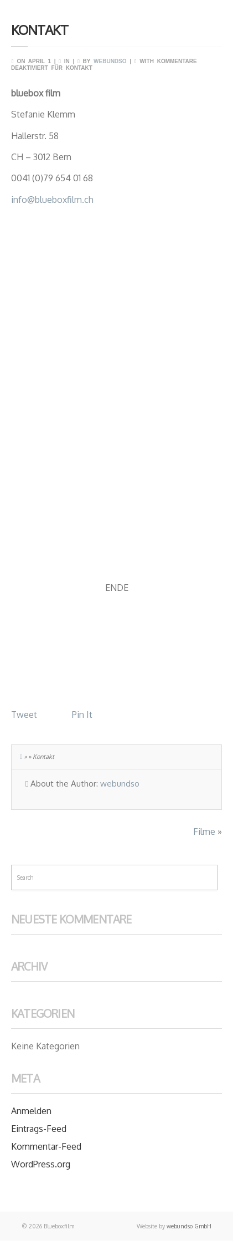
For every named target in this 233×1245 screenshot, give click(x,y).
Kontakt (39, 29)
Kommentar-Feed (46, 1146)
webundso (110, 61)
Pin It (82, 714)
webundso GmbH (189, 1226)
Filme (204, 831)
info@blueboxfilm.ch (52, 199)
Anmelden (31, 1110)
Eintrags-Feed (38, 1128)
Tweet (24, 714)
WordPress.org (40, 1164)
